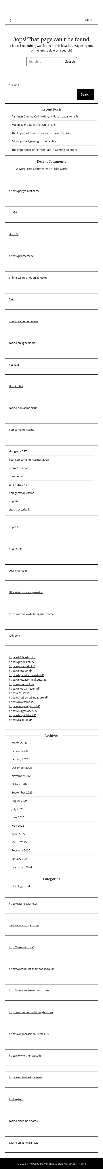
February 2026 (21, 751)
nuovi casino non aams (23, 321)
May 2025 (18, 825)
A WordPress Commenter (32, 168)
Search (14, 85)
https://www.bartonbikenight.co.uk (31, 1012)
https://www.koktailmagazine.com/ (31, 614)
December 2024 (22, 867)
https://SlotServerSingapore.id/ (28, 697)
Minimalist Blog (53, 1163)
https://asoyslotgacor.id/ (24, 706)
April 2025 (18, 834)
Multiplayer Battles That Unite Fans (34, 124)
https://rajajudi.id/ (20, 720)
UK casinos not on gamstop (26, 592)
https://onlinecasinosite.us (25, 1077)
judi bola (14, 635)
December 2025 (22, 767)
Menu (89, 20)
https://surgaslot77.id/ (23, 711)
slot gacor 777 (18, 451)
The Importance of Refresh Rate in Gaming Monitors (44, 149)
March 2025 (19, 842)
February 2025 (21, 850)
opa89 (13, 212)
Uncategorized (21, 886)
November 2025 (22, 776)
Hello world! (60, 168)
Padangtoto (16, 1099)
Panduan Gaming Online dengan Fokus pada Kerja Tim (46, 116)
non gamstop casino (21, 429)
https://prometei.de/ (22, 256)
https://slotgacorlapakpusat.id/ (28, 679)
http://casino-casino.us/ (24, 903)
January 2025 (20, 859)
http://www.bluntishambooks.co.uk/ (32, 969)
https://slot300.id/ (20, 670)
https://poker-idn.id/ (22, 666)
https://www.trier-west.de (25, 1055)
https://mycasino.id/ (22, 702)
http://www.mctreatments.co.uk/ (29, 990)
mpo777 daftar (18, 468)
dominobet (16, 476)
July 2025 (18, 809)
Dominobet (16, 386)
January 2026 (20, 759)
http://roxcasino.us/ (21, 947)
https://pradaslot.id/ (21, 662)
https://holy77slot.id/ (22, 715)
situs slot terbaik (19, 509)
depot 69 (14, 527)
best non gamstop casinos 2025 (29, 459)
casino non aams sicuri (23, 408)
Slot (11, 299)
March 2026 (19, 743)
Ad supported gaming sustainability (34, 141)
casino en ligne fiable (22, 343)
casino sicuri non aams (23, 1121)
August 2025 (20, 800)
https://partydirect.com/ (24, 191)
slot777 (13, 234)
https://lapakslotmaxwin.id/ (26, 675)
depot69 (14, 501)
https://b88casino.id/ (22, 657)
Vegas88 (14, 364)
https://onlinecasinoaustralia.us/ (29, 1034)
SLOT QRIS (15, 549)
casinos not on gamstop (24, 925)
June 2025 (18, 817)
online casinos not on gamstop (28, 277)
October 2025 (20, 784)
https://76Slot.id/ (19, 693)
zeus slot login (18, 570)
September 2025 (22, 792)
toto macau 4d (18, 484)
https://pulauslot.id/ (21, 684)
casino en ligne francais (23, 1142)
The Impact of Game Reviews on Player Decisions (42, 133)
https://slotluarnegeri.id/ (24, 688)
